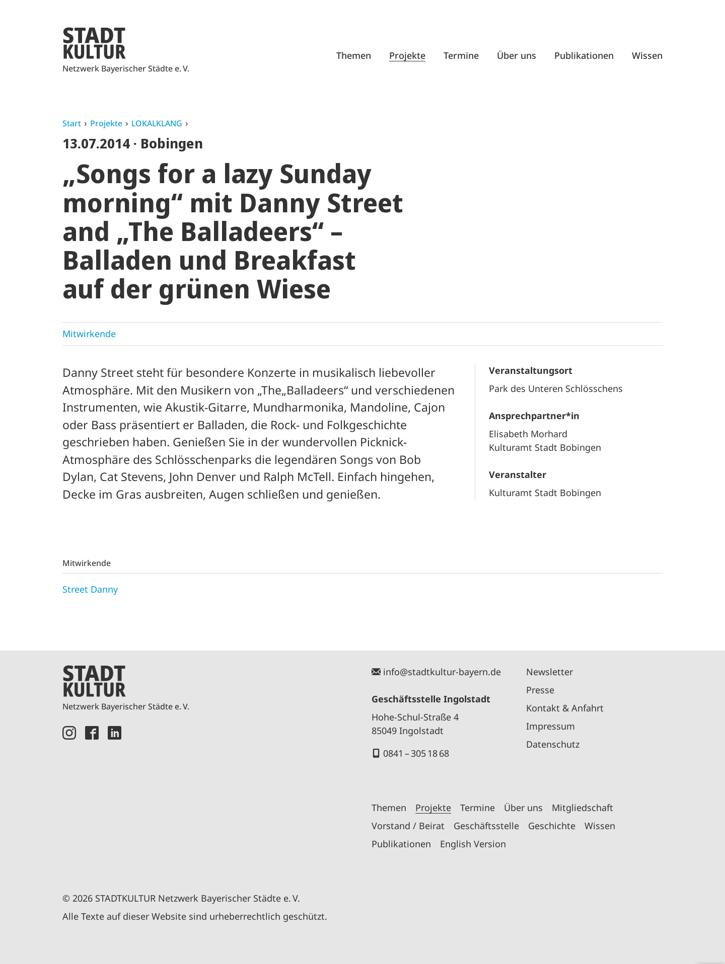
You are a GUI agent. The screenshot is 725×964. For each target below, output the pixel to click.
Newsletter (549, 672)
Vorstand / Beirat (408, 826)
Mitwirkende (89, 334)
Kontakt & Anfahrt (565, 708)
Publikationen (584, 55)
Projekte (407, 55)
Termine (461, 55)
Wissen (647, 55)
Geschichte (551, 826)
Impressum (550, 726)
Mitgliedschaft (582, 807)
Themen (353, 55)
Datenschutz (552, 744)
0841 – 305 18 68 (416, 753)
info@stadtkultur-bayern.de (442, 672)
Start (71, 123)
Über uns (516, 55)
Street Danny (90, 589)
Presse (540, 690)
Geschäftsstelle (486, 826)
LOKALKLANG (156, 123)
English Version (473, 844)
